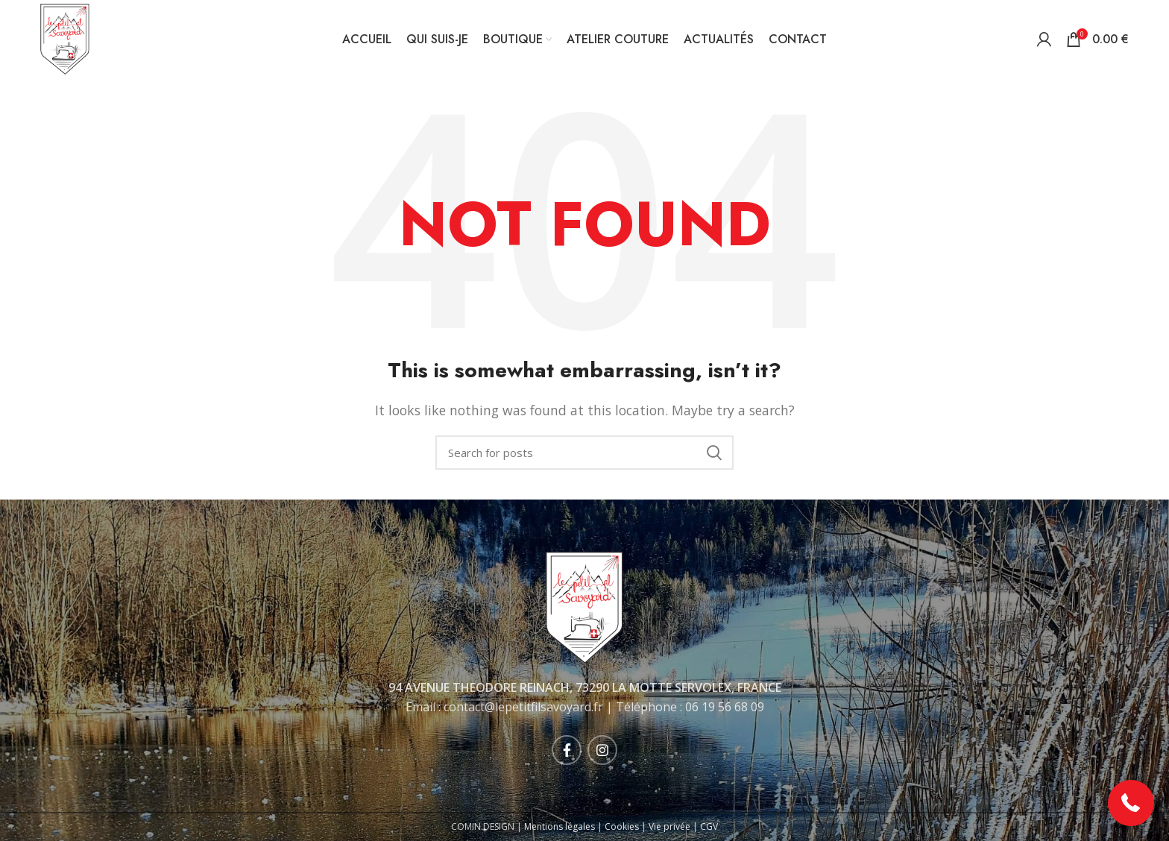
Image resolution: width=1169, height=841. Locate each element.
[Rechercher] (584, 452)
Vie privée (669, 826)
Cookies (622, 826)
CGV (709, 826)
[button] (1131, 803)
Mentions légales (559, 826)
